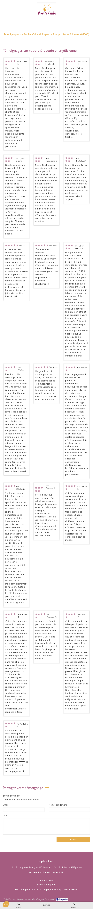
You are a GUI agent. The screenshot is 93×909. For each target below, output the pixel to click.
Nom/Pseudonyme (58, 805)
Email (5, 805)
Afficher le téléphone (70, 867)
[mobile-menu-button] (46, 905)
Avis (5, 815)
